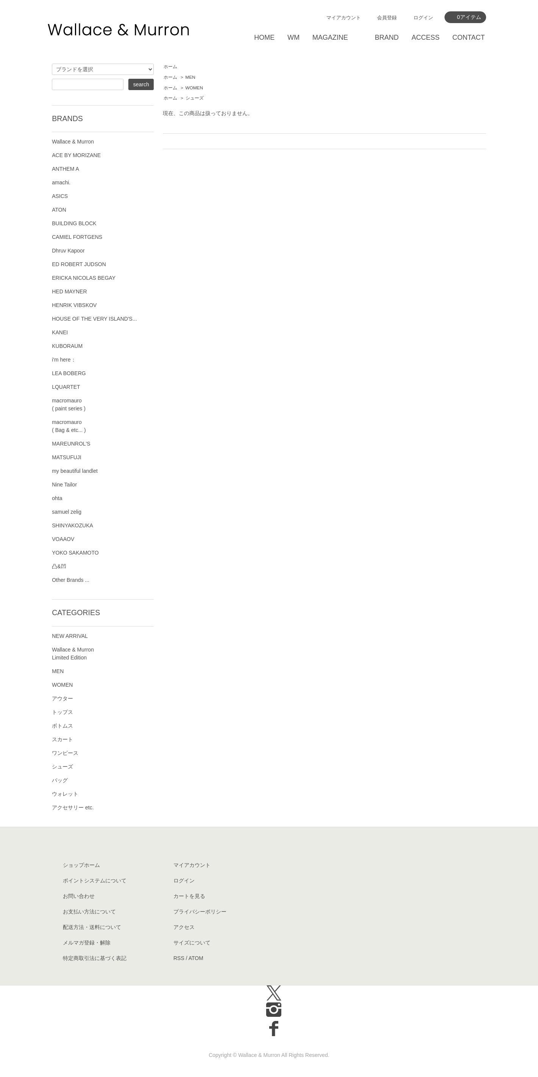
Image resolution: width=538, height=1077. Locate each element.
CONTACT (468, 37)
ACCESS (426, 37)
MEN (190, 77)
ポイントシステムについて (94, 880)
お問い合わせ (79, 896)
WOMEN (194, 87)
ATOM (196, 958)
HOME (264, 37)
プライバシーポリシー (199, 912)
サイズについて (192, 943)
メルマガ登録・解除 (87, 943)
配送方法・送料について (92, 927)
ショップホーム (81, 865)
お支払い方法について (89, 912)
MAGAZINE (330, 37)
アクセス (184, 927)
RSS (178, 958)
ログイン (423, 17)
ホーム (170, 66)
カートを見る (189, 896)
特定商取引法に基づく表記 (94, 958)
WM (293, 37)
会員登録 (387, 17)
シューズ (195, 98)
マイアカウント (343, 17)
